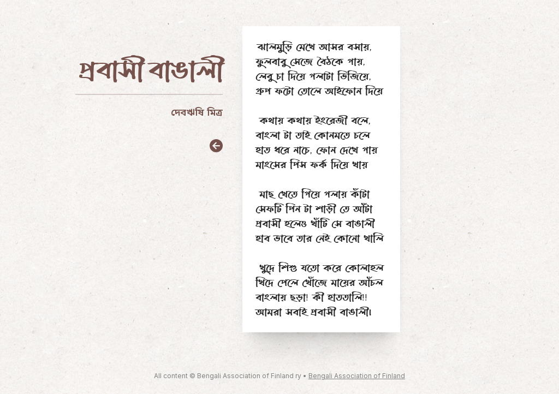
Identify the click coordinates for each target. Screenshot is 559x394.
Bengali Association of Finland (356, 376)
